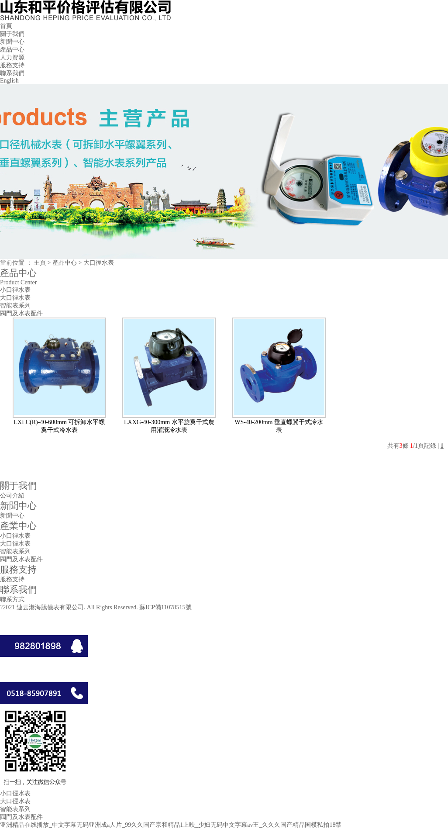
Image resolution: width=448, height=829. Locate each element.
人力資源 (12, 57)
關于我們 (12, 34)
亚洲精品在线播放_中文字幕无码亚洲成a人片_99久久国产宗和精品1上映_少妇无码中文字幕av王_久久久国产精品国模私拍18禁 (170, 825)
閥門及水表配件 (21, 313)
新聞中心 (12, 41)
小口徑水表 (15, 290)
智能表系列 (15, 305)
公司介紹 (12, 495)
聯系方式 (12, 599)
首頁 (6, 26)
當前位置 (12, 262)
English (9, 80)
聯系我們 (12, 73)
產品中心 (12, 49)
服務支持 (12, 65)
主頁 (40, 262)
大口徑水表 (15, 297)
